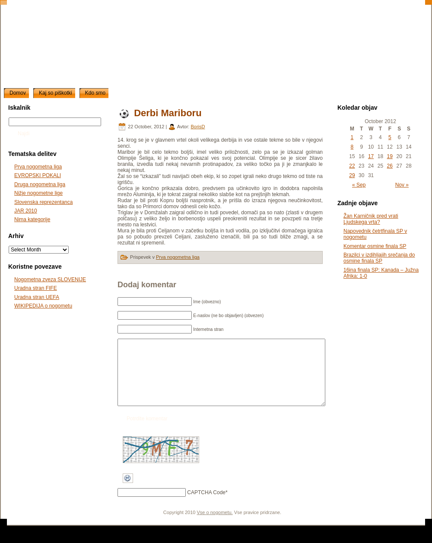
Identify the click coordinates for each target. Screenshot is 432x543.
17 (371, 156)
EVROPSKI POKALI (37, 175)
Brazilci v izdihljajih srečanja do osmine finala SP (379, 258)
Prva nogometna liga (38, 167)
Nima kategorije (32, 219)
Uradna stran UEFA (36, 297)
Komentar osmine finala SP (374, 246)
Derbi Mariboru (167, 113)
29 (352, 175)
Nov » (402, 185)
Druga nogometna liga (39, 184)
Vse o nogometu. (215, 525)
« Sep (358, 185)
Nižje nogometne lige (38, 193)
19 (390, 156)
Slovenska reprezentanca (43, 202)
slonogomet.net (72, 13)
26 (390, 166)
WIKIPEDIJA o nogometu (43, 306)
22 (352, 166)
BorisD (198, 126)
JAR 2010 (25, 211)
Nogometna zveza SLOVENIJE (50, 279)
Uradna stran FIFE (35, 288)
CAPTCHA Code (206, 505)
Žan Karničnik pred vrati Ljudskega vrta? (370, 219)
